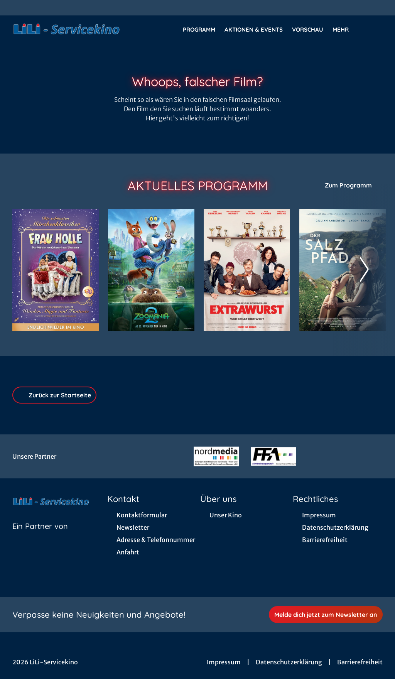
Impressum (224, 662)
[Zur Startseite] (66, 29)
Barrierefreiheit (360, 662)
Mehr (345, 30)
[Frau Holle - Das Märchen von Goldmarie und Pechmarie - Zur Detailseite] (55, 270)
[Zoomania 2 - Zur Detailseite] (151, 270)
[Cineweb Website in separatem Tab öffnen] (40, 535)
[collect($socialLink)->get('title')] (14, 7)
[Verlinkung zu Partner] (216, 456)
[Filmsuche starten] (375, 29)
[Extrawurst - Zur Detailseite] (247, 270)
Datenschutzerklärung (289, 662)
